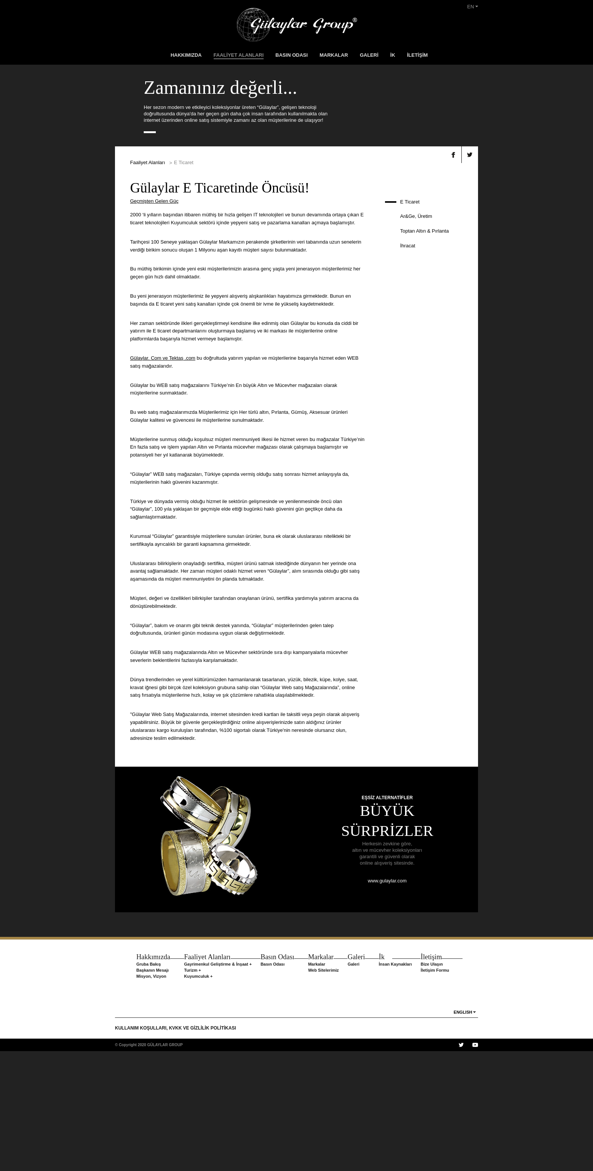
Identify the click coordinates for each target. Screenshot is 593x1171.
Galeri (354, 1084)
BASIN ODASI (291, 55)
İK (392, 55)
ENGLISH (463, 1132)
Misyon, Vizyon (149, 1096)
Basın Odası (271, 1084)
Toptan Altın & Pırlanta (424, 351)
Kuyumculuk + (197, 1096)
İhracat (407, 365)
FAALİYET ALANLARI (239, 55)
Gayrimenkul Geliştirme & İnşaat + (217, 1084)
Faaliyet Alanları (147, 282)
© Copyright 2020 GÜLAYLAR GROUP (149, 1165)
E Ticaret (409, 321)
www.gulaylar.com (387, 1000)
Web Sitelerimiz (323, 1090)
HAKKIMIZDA (186, 55)
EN (472, 6)
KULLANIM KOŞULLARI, (142, 1148)
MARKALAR (334, 55)
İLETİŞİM (417, 55)
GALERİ (369, 55)
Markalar (316, 1084)
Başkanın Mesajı (150, 1090)
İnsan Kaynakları (397, 1084)
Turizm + (191, 1090)
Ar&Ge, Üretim (416, 336)
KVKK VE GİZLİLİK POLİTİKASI (202, 1148)
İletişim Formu (437, 1090)
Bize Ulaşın (434, 1084)
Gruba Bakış (146, 1084)
